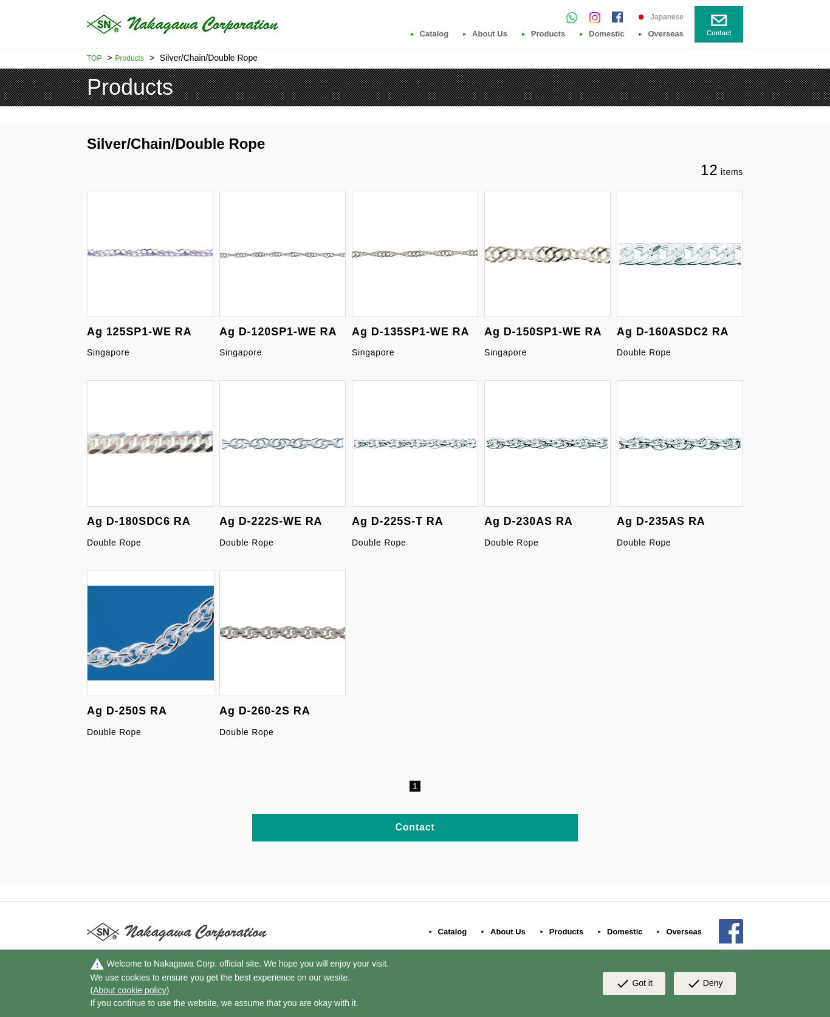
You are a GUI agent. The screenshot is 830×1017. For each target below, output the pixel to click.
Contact (414, 827)
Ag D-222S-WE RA (271, 521)
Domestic (607, 34)
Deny (705, 983)
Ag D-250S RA (127, 711)
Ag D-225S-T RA (398, 521)
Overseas (666, 34)
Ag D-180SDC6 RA (139, 521)
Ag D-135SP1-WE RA (410, 332)
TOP (94, 58)
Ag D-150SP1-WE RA (543, 332)
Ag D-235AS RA (661, 521)
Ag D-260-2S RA (264, 711)
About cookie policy (129, 990)
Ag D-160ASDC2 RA (673, 332)
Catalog (434, 34)
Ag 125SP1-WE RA (139, 332)
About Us (489, 34)
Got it (634, 983)
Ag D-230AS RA (528, 521)
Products (548, 34)
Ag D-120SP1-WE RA (278, 332)
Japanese (667, 17)
